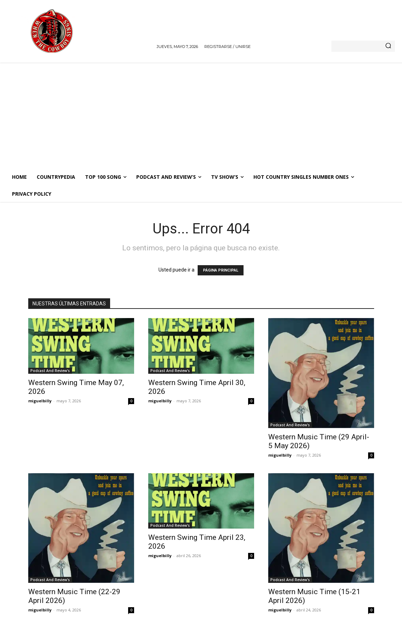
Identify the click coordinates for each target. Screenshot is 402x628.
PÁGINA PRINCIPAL (220, 270)
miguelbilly (40, 400)
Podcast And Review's (50, 370)
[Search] (388, 46)
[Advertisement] (201, 115)
